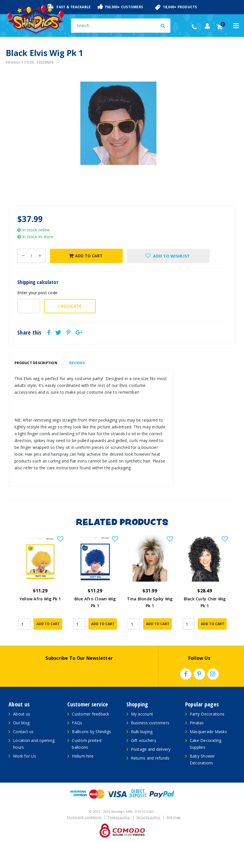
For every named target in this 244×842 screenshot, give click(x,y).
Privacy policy (119, 817)
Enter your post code (37, 292)
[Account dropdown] (207, 26)
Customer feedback (90, 714)
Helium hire (82, 756)
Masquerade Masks (208, 731)
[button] (168, 256)
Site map (173, 817)
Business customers (150, 722)
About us (21, 714)
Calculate (70, 306)
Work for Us (24, 756)
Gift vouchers (143, 740)
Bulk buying (142, 731)
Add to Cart (86, 255)
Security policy (148, 817)
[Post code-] (28, 306)
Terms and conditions (84, 817)
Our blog (21, 722)
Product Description (35, 362)
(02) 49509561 (195, 27)
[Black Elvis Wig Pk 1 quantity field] (31, 256)
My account (142, 714)
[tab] (36, 363)
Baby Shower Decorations (202, 759)
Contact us (23, 731)
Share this (29, 332)
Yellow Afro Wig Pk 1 (40, 599)
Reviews (77, 362)
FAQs (77, 722)
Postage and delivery (151, 749)
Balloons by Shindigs (91, 731)
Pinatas (197, 722)
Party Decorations (207, 714)
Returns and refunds (150, 758)
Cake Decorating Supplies (206, 744)
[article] (40, 584)
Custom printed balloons (86, 744)
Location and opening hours (34, 744)
